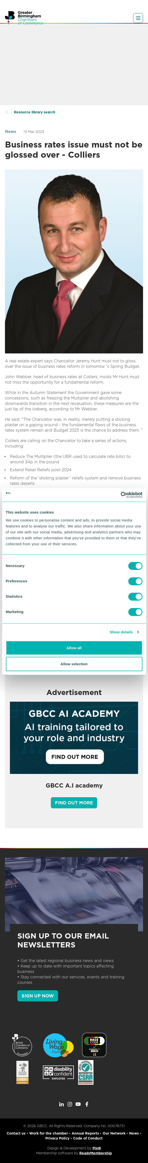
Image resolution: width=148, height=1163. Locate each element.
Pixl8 (96, 1148)
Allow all (74, 647)
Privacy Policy (57, 1138)
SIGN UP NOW (38, 995)
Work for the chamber (48, 1133)
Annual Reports (85, 1133)
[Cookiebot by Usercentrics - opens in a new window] (120, 495)
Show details (121, 632)
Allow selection (74, 664)
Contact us (16, 1133)
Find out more (74, 802)
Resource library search (34, 112)
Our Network (114, 1133)
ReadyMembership (95, 1153)
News (10, 131)
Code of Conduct (88, 1138)
